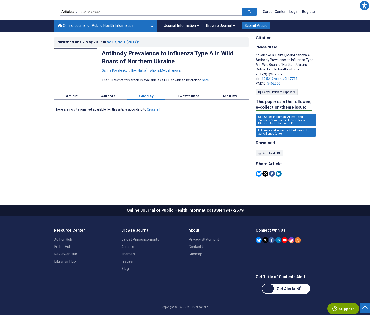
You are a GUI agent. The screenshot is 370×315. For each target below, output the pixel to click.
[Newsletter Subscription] (286, 289)
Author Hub (63, 239)
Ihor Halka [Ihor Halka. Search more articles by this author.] (139, 70)
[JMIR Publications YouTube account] (285, 240)
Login (293, 11)
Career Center (274, 11)
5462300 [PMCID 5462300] (273, 83)
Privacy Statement (204, 239)
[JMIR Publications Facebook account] (272, 240)
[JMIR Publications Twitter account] (265, 240)
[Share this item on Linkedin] (279, 174)
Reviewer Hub (65, 254)
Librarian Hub (65, 261)
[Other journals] (152, 25)
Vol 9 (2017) (123, 42)
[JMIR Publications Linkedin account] (278, 240)
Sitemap (195, 254)
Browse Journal (220, 25)
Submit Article (256, 25)
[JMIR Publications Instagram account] (291, 240)
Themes (128, 254)
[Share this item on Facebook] (272, 174)
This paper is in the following (284, 104)
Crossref (154, 109)
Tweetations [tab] (188, 96)
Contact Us (197, 247)
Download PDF (269, 153)
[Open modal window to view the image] (75, 48)
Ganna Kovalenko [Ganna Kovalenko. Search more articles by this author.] (116, 70)
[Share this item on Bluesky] (259, 174)
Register (309, 11)
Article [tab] (72, 96)
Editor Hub (62, 247)
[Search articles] (249, 12)
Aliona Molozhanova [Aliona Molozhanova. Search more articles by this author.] (166, 70)
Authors (127, 247)
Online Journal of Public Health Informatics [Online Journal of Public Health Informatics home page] (96, 25)
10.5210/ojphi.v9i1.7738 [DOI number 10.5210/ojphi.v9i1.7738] (279, 79)
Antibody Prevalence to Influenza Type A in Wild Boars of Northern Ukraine (167, 57)
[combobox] (160, 12)
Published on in (97, 42)
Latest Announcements (140, 239)
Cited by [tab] (146, 96)
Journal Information (181, 25)
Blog (125, 268)
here (205, 80)
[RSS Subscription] (298, 240)
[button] (364, 5)
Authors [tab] (108, 96)
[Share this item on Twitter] (265, 174)
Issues (127, 261)
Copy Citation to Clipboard (276, 92)
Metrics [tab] (230, 96)
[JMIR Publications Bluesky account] (259, 240)
